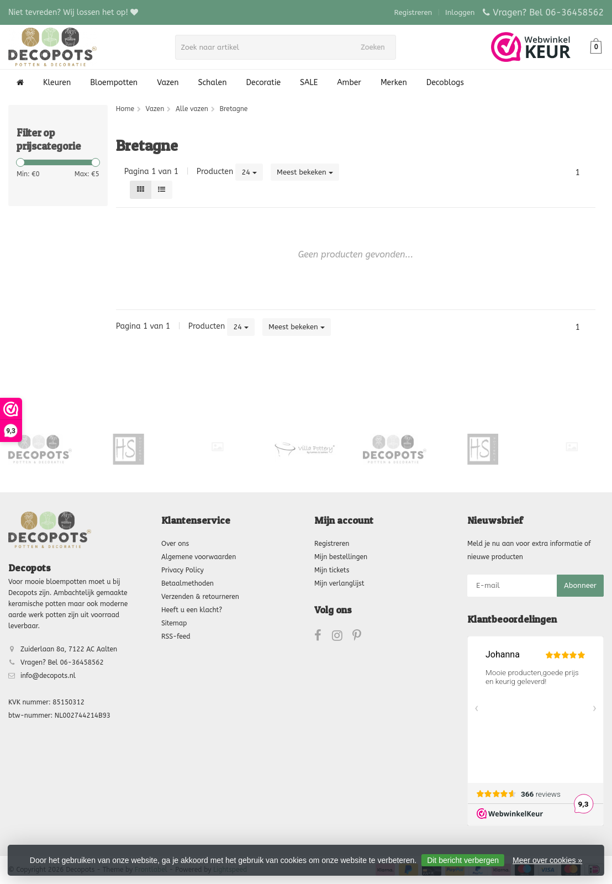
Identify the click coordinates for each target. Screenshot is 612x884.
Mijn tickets (331, 570)
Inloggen (459, 12)
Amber (349, 82)
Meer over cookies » (547, 860)
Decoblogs (445, 82)
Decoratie (263, 82)
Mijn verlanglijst (339, 583)
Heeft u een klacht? (191, 610)
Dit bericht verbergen (463, 860)
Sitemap (174, 623)
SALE (309, 82)
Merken (394, 82)
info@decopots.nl (48, 676)
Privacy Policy (182, 570)
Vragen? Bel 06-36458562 (548, 12)
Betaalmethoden (187, 583)
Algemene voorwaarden (198, 557)
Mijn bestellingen (340, 557)
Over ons (175, 544)
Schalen (212, 82)
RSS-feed (176, 636)
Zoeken (376, 47)
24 (249, 172)
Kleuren (57, 82)
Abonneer (580, 585)
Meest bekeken (305, 172)
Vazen (167, 82)
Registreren (413, 12)
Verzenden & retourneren (200, 597)
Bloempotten (114, 82)
